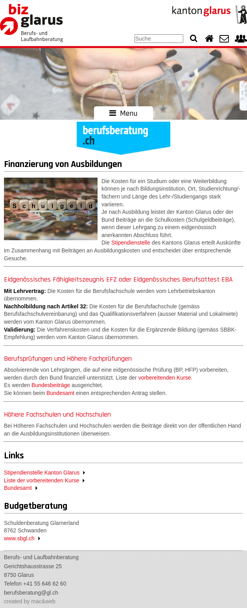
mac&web (43, 601)
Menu (123, 113)
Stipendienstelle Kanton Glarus (41, 472)
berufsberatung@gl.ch (31, 592)
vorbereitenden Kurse (164, 377)
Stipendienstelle (130, 242)
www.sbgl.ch (19, 538)
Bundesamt (60, 393)
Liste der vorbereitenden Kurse (41, 480)
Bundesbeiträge (50, 385)
